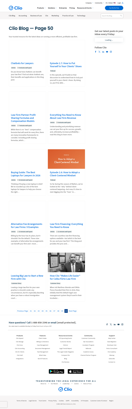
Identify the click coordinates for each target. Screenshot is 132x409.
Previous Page (22, 311)
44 (43, 311)
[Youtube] (107, 52)
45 (46, 311)
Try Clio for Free (114, 8)
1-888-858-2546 (39, 322)
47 (54, 311)
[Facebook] (96, 52)
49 (62, 311)
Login (120, 3)
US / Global (111, 3)
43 (39, 311)
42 (35, 311)
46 (50, 311)
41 (31, 311)
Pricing (72, 8)
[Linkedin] (103, 52)
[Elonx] (99, 52)
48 (58, 311)
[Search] (121, 16)
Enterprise (63, 8)
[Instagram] (111, 52)
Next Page (73, 311)
